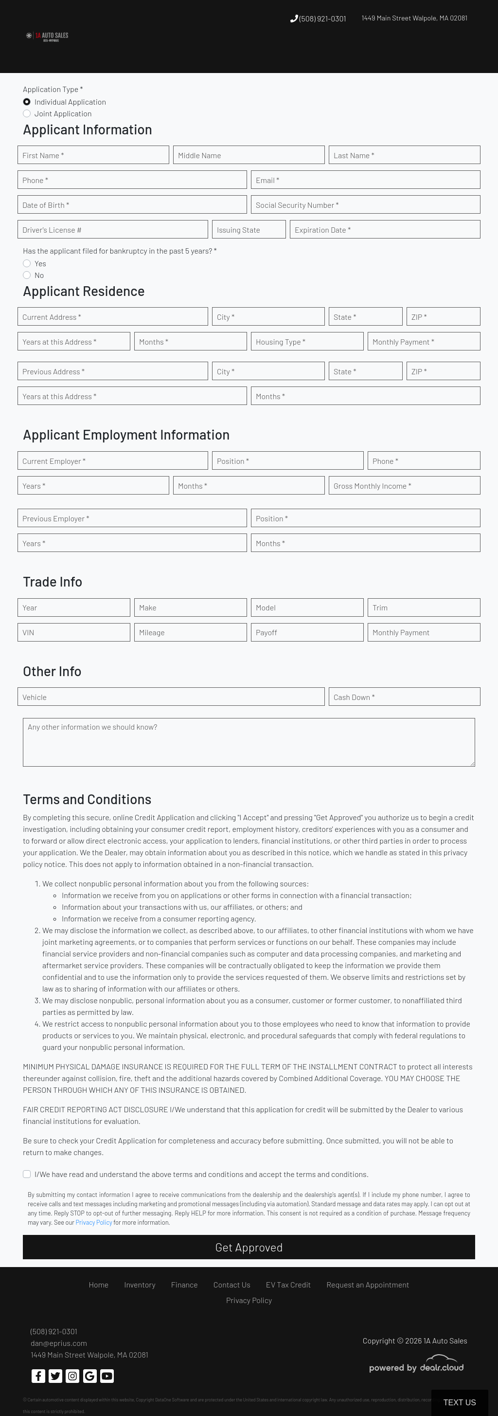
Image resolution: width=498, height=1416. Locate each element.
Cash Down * (354, 696)
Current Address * (51, 316)
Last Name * (354, 155)
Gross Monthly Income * (372, 485)
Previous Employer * (55, 518)
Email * (267, 179)
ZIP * (419, 316)
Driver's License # (52, 229)
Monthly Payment (401, 632)
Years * (33, 485)
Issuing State (238, 229)
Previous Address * (53, 371)
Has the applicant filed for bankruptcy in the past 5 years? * (120, 250)
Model (266, 607)
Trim (380, 607)
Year (29, 607)
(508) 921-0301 (318, 18)
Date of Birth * (45, 204)
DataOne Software (172, 1399)
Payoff (266, 632)
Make (148, 607)
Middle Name (199, 155)
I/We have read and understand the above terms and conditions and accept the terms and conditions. (202, 1173)
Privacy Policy (93, 1222)
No (39, 274)
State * (345, 316)
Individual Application (70, 101)
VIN (28, 632)
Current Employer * (54, 460)
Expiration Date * (323, 229)
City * (225, 316)
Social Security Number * (297, 204)
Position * (233, 460)
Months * (153, 341)
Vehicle (34, 696)
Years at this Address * (59, 341)
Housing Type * (280, 341)
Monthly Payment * (403, 341)
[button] (220, 55)
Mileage (152, 632)
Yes (40, 263)
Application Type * (53, 88)
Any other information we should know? (92, 726)
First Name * (43, 155)
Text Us (460, 1402)
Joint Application (63, 113)
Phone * (35, 179)
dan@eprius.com (59, 1342)
